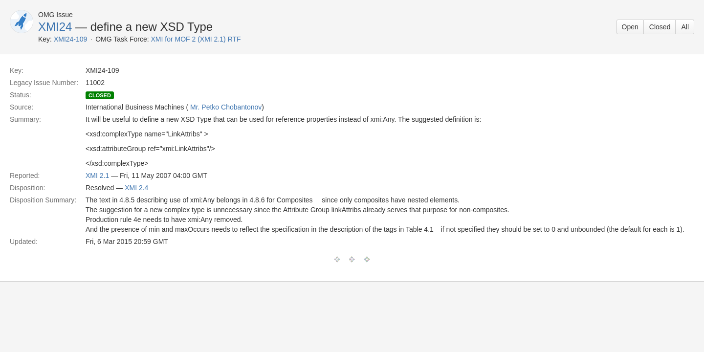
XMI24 (55, 26)
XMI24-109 (70, 39)
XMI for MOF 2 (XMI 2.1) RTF (196, 39)
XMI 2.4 (136, 188)
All (685, 27)
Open (630, 27)
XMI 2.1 (97, 175)
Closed (660, 27)
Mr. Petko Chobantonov (226, 107)
